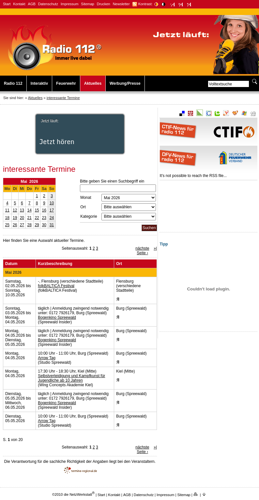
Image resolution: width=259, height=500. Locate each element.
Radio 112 (13, 83)
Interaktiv (39, 83)
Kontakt (19, 4)
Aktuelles (92, 83)
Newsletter (121, 4)
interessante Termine (63, 98)
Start (6, 4)
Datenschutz (48, 4)
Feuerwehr (66, 83)
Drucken (103, 4)
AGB (32, 4)
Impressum (69, 4)
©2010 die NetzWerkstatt (73, 494)
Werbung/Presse (125, 83)
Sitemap (87, 4)
